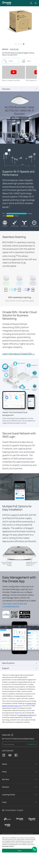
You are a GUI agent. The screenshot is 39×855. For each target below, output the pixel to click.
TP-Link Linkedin (3, 755)
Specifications (8, 663)
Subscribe (32, 744)
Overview (6, 89)
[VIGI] (7, 825)
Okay (19, 850)
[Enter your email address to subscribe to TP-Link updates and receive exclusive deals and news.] (14, 744)
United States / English (14, 810)
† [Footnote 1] (9, 206)
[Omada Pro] (32, 819)
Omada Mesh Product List (26, 715)
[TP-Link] (7, 819)
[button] (31, 3)
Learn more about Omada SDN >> (18, 353)
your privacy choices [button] (8, 846)
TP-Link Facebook (16, 755)
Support (5, 668)
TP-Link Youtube (10, 755)
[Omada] (19, 819)
